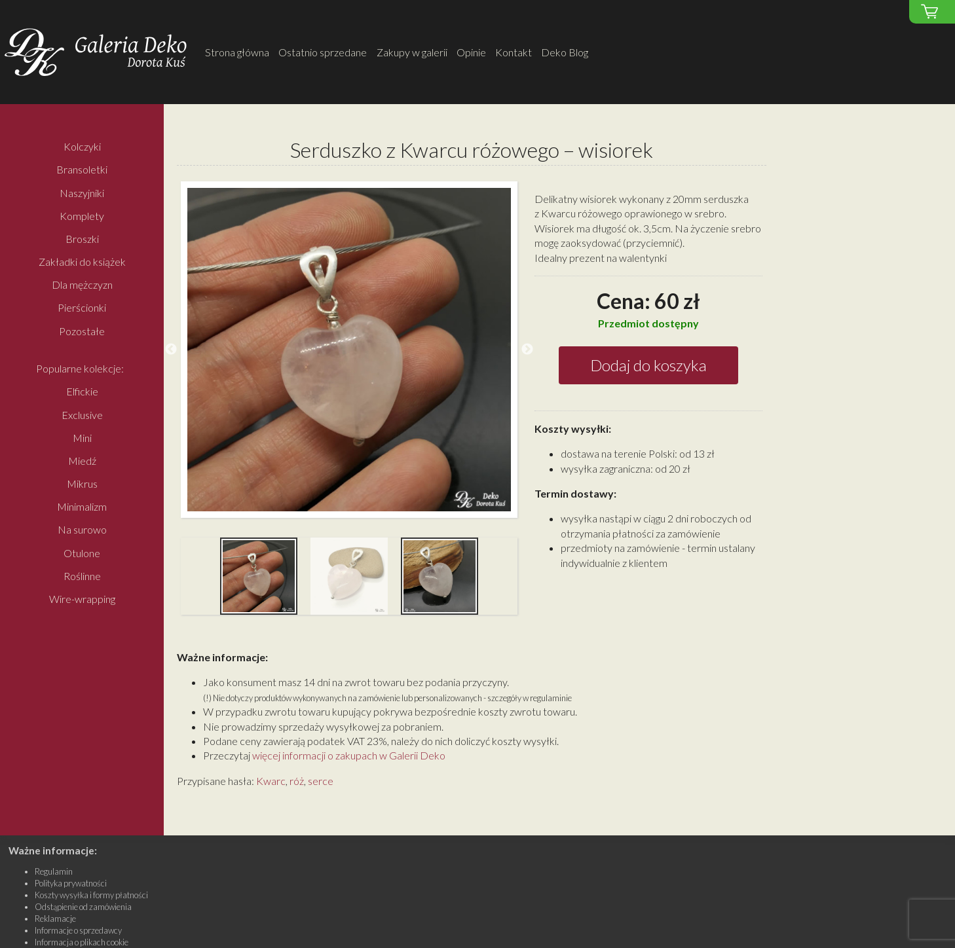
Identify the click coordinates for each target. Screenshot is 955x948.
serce (320, 781)
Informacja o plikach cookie (81, 942)
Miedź (82, 460)
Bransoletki (81, 170)
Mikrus (82, 483)
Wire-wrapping (82, 598)
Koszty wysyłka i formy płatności (91, 895)
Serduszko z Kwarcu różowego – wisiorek (471, 149)
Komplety (82, 216)
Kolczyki (82, 147)
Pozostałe (82, 331)
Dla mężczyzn (82, 285)
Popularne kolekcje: (80, 369)
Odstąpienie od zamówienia (83, 907)
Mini (82, 437)
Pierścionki (82, 308)
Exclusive (82, 415)
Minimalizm (82, 507)
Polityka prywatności (71, 883)
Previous (171, 349)
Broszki (82, 238)
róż (297, 781)
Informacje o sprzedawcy (78, 930)
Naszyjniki (82, 193)
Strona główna (237, 52)
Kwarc (271, 781)
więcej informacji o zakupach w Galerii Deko (348, 755)
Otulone (82, 553)
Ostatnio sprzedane (322, 52)
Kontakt (513, 52)
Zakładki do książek (82, 262)
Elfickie (82, 392)
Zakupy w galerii (412, 52)
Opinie (471, 52)
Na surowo (82, 530)
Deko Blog (564, 52)
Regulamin (54, 871)
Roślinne (82, 576)
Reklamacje (55, 918)
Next (527, 349)
